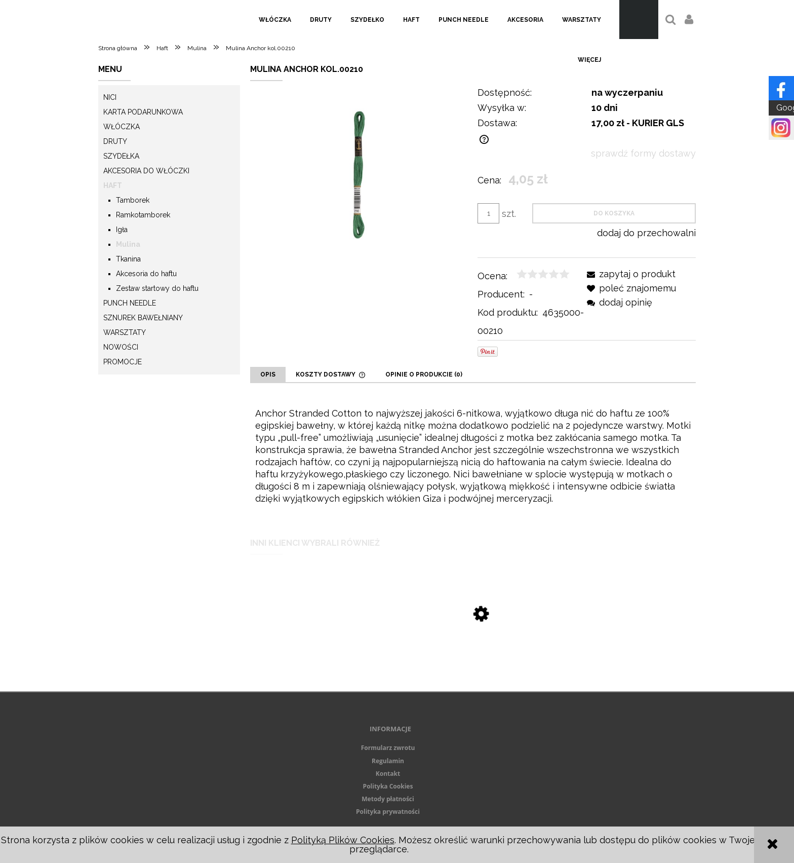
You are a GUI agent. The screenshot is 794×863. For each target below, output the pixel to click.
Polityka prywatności (388, 811)
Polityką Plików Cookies (342, 840)
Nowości (120, 347)
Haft (112, 185)
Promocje (122, 362)
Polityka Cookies (388, 786)
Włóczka (121, 127)
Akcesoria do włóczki (146, 171)
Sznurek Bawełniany (143, 318)
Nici (109, 97)
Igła (122, 230)
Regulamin (388, 761)
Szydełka (121, 156)
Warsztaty (124, 332)
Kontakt (388, 773)
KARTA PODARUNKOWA (143, 112)
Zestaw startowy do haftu (157, 288)
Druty (115, 141)
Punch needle (129, 303)
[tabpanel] (473, 456)
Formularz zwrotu (388, 747)
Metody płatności (388, 799)
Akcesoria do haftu (146, 274)
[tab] (268, 374)
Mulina (128, 244)
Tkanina (128, 259)
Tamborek (132, 200)
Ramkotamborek (143, 215)
